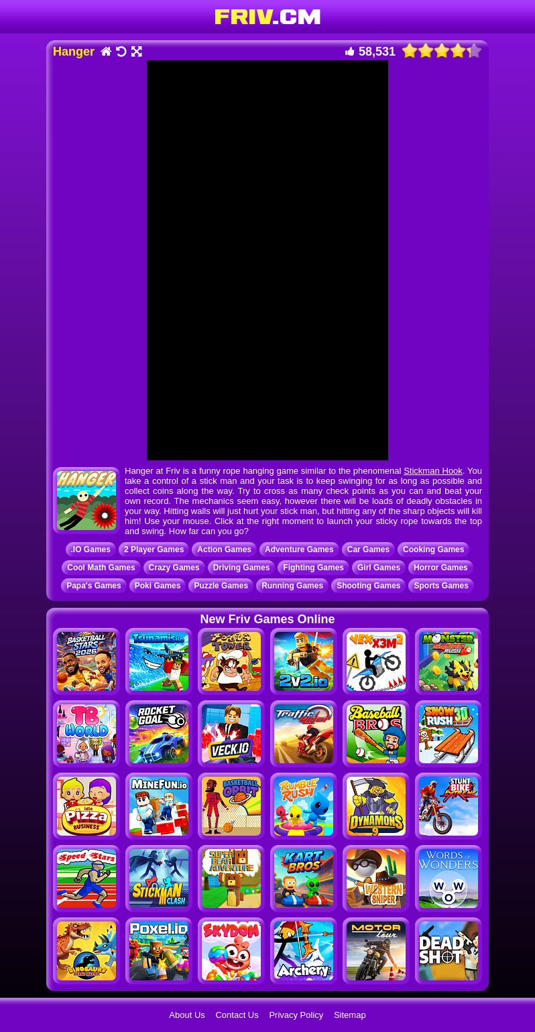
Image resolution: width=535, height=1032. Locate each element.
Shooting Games (368, 585)
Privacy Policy (296, 1015)
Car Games (368, 549)
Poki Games (158, 585)
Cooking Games (433, 549)
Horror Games (441, 567)
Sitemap (350, 1015)
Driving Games (241, 567)
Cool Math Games (101, 567)
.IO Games (91, 549)
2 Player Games (154, 549)
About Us (186, 1015)
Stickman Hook (433, 471)
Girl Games (378, 567)
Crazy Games (174, 567)
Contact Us (236, 1015)
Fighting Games (313, 567)
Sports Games (441, 585)
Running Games (292, 585)
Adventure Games (299, 549)
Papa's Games (93, 585)
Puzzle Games (221, 585)
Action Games (224, 549)
